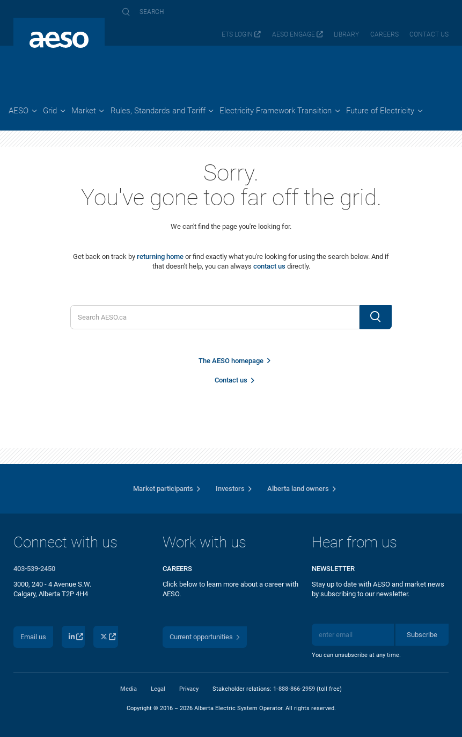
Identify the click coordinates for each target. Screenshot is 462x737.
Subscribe (422, 635)
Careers (384, 34)
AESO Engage (293, 34)
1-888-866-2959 (294, 688)
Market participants (163, 489)
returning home (160, 256)
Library (346, 34)
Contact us (429, 34)
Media (128, 688)
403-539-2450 (34, 569)
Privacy (189, 688)
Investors (230, 489)
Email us (33, 637)
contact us (269, 266)
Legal (158, 688)
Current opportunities (201, 637)
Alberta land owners (298, 489)
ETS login (237, 34)
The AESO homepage (231, 361)
